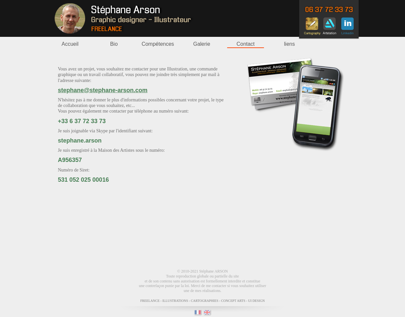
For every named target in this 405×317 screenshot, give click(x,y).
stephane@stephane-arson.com (103, 90)
